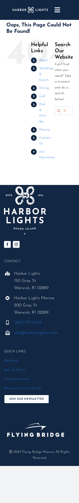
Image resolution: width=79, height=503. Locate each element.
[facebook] (7, 244)
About (43, 60)
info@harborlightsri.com (36, 333)
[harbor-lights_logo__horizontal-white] (30, 8)
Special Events (14, 370)
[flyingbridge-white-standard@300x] (35, 416)
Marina (44, 129)
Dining (44, 88)
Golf (42, 96)
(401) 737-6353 (28, 323)
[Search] (59, 110)
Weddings (11, 360)
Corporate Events (16, 379)
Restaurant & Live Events (23, 388)
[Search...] (64, 110)
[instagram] (16, 244)
